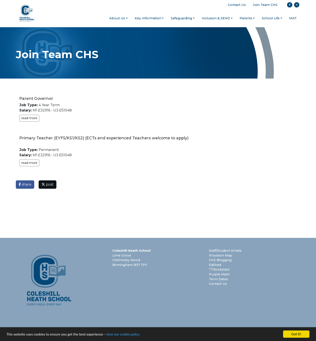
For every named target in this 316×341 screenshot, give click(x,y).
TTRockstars (219, 269)
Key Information (148, 18)
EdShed (215, 265)
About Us (117, 18)
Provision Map (220, 255)
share (25, 184)
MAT (293, 18)
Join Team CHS (265, 5)
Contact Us (237, 5)
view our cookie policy (123, 334)
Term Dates (218, 279)
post (47, 184)
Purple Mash (219, 274)
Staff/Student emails (225, 251)
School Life (271, 18)
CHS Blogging (220, 260)
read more (29, 118)
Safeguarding (181, 18)
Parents (246, 18)
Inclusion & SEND (216, 18)
